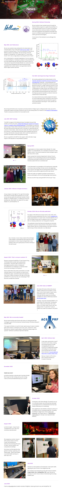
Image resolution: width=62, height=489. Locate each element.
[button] (60, 1)
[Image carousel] (15, 152)
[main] (31, 9)
